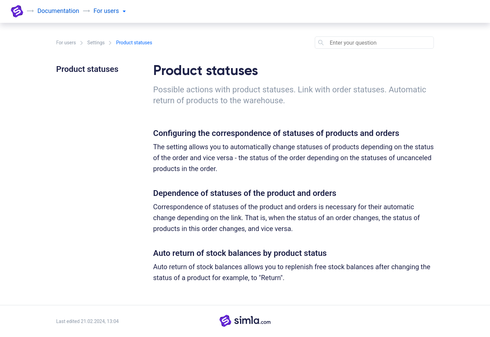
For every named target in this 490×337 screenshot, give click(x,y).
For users (66, 42)
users (115, 10)
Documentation (58, 10)
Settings (96, 42)
